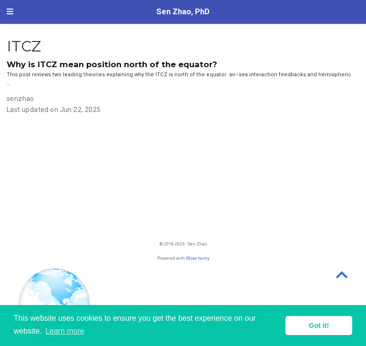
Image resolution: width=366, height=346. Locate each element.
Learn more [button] (64, 331)
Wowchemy (197, 258)
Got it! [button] (319, 325)
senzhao (20, 98)
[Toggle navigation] (10, 12)
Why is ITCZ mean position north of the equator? (112, 64)
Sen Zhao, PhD (183, 11)
